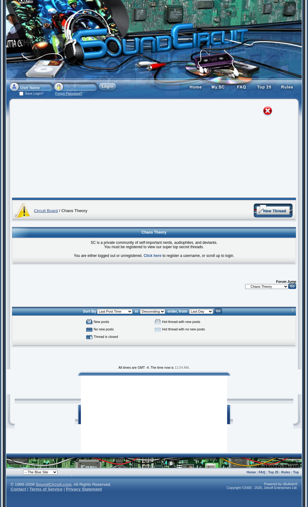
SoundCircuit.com (54, 484)
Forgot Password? (68, 93)
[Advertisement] (101, 149)
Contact (18, 489)
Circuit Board (46, 210)
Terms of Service (46, 489)
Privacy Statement (84, 489)
